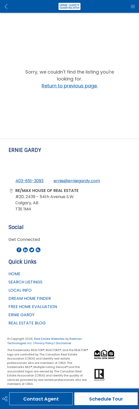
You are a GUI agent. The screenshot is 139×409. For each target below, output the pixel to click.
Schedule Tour (106, 399)
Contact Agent (41, 399)
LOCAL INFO (20, 290)
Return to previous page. (70, 86)
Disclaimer (63, 343)
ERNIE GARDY (21, 315)
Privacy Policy (44, 343)
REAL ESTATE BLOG (27, 323)
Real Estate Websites (49, 339)
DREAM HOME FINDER (29, 298)
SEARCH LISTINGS (25, 282)
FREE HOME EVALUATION (32, 307)
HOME (14, 274)
